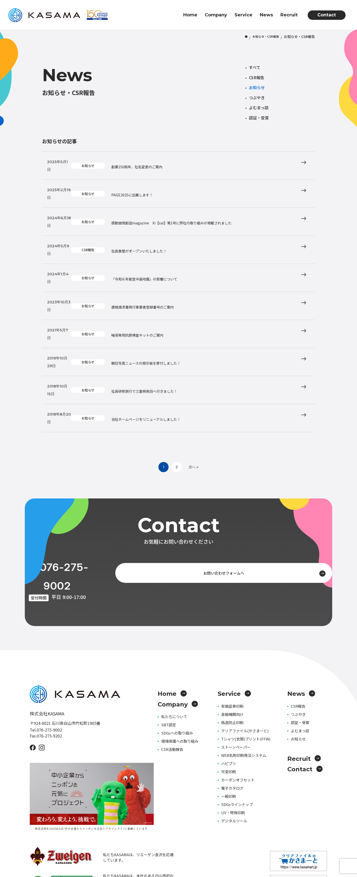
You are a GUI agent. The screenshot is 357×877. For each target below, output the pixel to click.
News (266, 15)
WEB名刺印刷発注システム (243, 663)
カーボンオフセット (238, 688)
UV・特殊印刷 (233, 720)
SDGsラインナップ (237, 712)
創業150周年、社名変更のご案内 (166, 161)
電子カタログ (232, 696)
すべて (254, 67)
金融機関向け (232, 622)
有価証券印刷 (232, 614)
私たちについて (174, 624)
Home (190, 15)
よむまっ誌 (258, 107)
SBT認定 (168, 632)
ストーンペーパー (236, 655)
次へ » (197, 391)
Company (216, 15)
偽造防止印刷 (232, 630)
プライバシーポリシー (310, 846)
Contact (326, 15)
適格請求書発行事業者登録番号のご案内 (173, 263)
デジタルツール (234, 729)
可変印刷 (228, 679)
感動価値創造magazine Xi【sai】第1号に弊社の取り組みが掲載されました (209, 202)
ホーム (241, 36)
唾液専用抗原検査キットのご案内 (166, 284)
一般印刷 (228, 704)
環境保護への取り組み (179, 649)
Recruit (289, 15)
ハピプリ (228, 671)
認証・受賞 (259, 118)
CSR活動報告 (172, 657)
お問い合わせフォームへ (247, 497)
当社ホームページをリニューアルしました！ (177, 345)
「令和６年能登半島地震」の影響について (175, 243)
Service (243, 15)
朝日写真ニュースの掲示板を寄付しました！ (177, 304)
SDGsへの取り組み (177, 641)
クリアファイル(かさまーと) (244, 638)
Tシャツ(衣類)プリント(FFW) (245, 647)
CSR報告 (256, 77)
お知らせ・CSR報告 (263, 36)
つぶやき (257, 98)
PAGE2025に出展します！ (159, 182)
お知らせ (257, 87)
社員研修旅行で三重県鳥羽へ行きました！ (175, 324)
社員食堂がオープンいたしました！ (168, 222)
